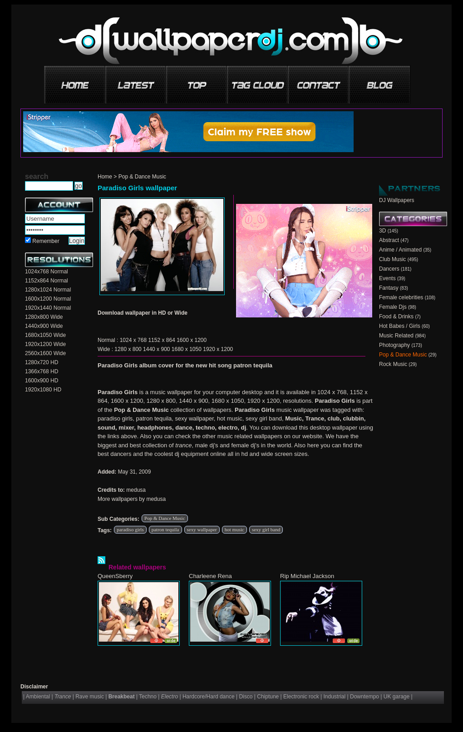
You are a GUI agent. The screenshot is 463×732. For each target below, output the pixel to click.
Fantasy (389, 288)
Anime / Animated (400, 250)
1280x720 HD (41, 362)
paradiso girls (130, 529)
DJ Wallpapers (396, 200)
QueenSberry (115, 576)
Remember (45, 241)
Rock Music (393, 364)
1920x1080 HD (43, 389)
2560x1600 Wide (45, 353)
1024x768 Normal (46, 271)
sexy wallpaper (202, 529)
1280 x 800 (127, 349)
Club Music (392, 259)
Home (105, 176)
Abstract (389, 240)
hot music (234, 529)
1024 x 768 (133, 340)
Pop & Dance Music (142, 176)
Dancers (389, 269)
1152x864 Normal (46, 280)
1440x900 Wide (44, 326)
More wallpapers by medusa (132, 499)
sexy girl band (266, 529)
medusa (136, 490)
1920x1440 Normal (48, 308)
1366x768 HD (41, 371)
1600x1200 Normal (48, 299)
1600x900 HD (41, 380)
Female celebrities (401, 297)
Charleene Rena (210, 576)
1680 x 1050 (187, 349)
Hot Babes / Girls (399, 326)
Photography (394, 345)
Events (387, 278)
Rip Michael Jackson (307, 576)
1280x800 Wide (44, 317)
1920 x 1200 (218, 349)
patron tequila (165, 529)
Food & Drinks (396, 316)
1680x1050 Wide (45, 335)
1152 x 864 (161, 340)
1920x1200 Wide (45, 344)
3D (382, 231)
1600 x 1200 (192, 340)
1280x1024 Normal (48, 290)
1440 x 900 (156, 349)
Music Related (396, 335)
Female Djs (393, 307)
